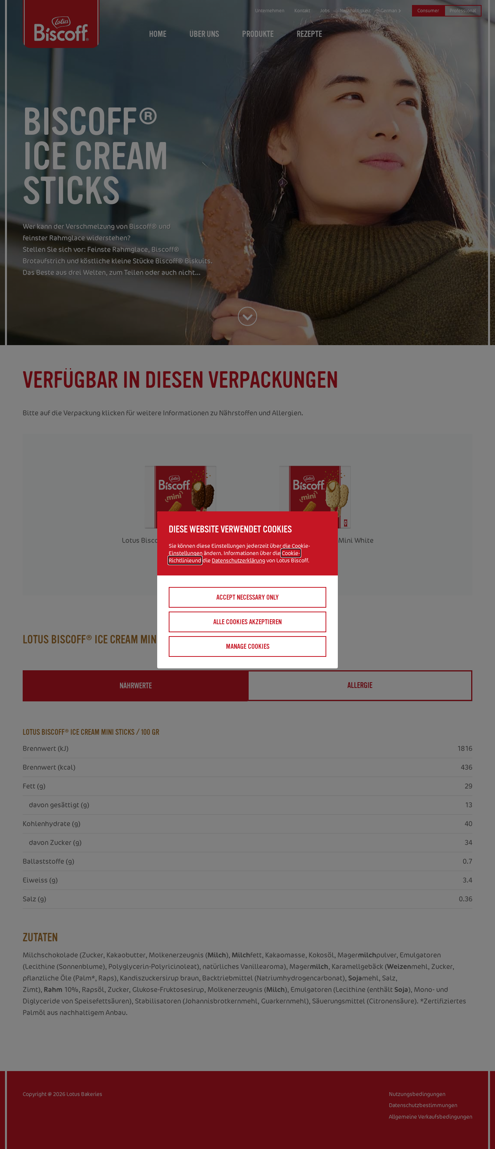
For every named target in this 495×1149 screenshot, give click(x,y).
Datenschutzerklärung (238, 560)
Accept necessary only (247, 597)
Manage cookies (247, 646)
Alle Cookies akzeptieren (247, 622)
